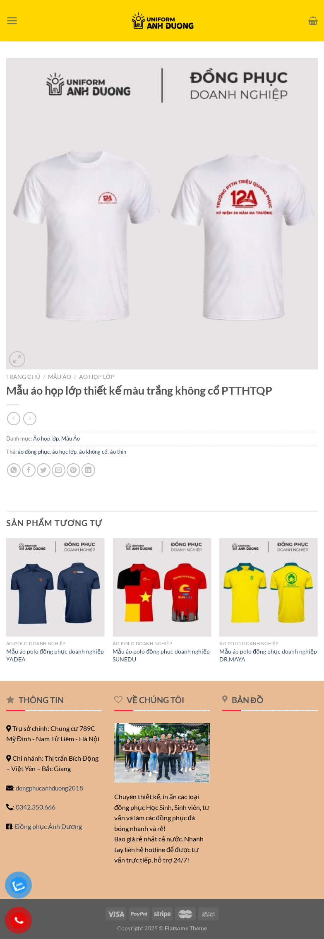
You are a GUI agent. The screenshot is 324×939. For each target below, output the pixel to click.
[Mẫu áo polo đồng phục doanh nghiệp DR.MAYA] (268, 587)
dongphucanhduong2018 (49, 788)
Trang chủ (23, 377)
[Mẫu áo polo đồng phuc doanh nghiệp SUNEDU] (162, 587)
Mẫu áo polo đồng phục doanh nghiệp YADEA (55, 655)
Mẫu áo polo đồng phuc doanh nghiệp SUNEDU (161, 655)
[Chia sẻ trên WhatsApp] (14, 470)
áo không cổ (93, 451)
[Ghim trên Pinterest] (73, 470)
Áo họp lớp (96, 377)
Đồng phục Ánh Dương (48, 826)
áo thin (118, 451)
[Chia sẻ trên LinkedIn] (88, 470)
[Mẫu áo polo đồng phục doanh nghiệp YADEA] (55, 587)
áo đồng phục (34, 451)
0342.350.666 (35, 807)
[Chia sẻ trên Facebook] (29, 470)
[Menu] (12, 21)
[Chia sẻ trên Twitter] (43, 470)
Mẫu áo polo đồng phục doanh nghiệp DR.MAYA (268, 655)
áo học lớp (64, 451)
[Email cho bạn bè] (58, 470)
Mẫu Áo (59, 377)
